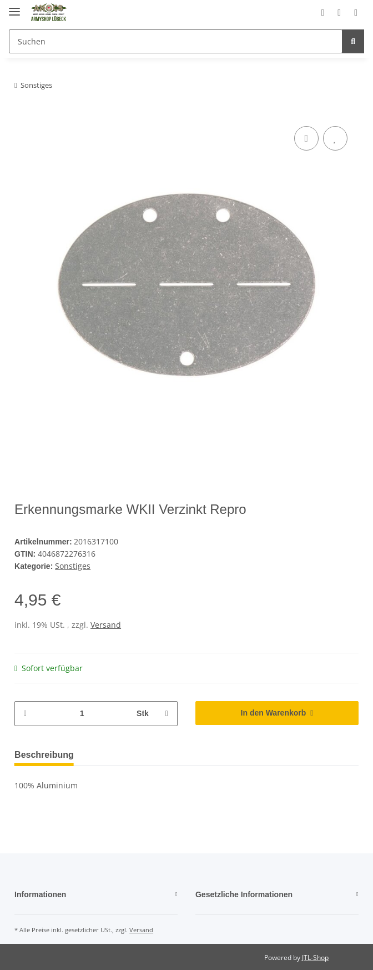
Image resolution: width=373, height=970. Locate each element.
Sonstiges (73, 564)
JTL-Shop (315, 956)
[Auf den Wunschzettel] (335, 138)
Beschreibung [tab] (46, 753)
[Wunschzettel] (330, 12)
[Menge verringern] (27, 712)
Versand (105, 623)
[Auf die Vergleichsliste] (306, 138)
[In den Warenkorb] (277, 711)
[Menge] (81, 712)
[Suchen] (174, 41)
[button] (308, 12)
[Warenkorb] (352, 12)
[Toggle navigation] (14, 7)
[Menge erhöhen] (165, 712)
